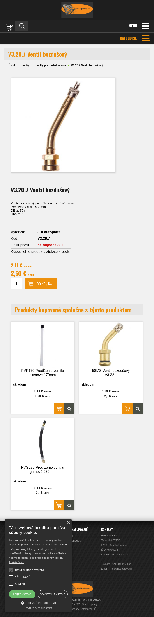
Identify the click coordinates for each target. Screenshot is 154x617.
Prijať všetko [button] (22, 594)
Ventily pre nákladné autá (50, 65)
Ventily (26, 65)
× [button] (68, 522)
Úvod (12, 65)
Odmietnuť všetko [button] (52, 594)
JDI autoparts (48, 232)
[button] (38, 603)
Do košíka (44, 284)
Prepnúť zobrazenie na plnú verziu (77, 599)
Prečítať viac (16, 562)
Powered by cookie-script (38, 608)
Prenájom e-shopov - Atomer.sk (77, 609)
